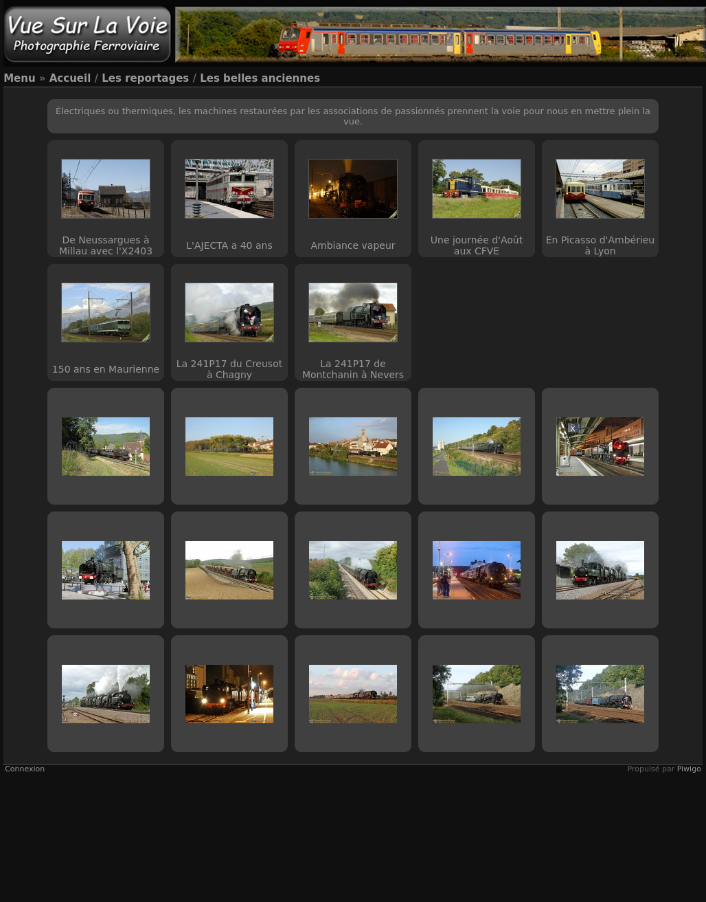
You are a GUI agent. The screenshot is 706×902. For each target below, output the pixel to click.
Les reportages (145, 78)
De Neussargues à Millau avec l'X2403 (105, 245)
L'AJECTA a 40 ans (229, 245)
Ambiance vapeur (352, 245)
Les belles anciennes (260, 78)
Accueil (70, 78)
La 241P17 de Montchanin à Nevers (353, 369)
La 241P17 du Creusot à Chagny (229, 369)
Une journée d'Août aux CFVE (477, 245)
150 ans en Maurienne (105, 369)
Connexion (25, 768)
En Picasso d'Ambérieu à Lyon (600, 245)
